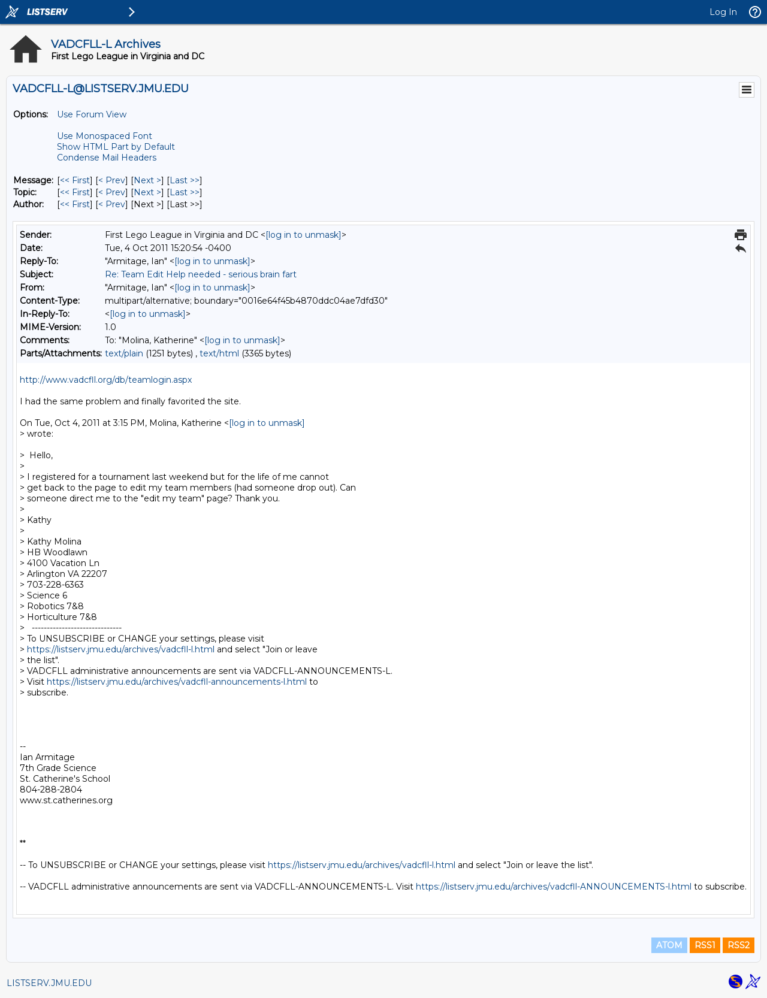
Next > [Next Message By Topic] (147, 192)
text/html (219, 353)
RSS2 (738, 945)
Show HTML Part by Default (116, 146)
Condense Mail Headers (106, 157)
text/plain (124, 353)
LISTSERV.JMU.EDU (49, 983)
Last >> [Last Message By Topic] (185, 192)
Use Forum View (91, 114)
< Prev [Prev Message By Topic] (111, 192)
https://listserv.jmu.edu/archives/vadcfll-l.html (121, 649)
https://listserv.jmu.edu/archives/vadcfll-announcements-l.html (177, 681)
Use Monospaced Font (104, 136)
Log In (723, 12)
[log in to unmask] (303, 234)
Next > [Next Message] (147, 180)
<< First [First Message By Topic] (75, 192)
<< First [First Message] (75, 180)
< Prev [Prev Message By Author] (111, 204)
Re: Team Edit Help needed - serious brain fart (201, 274)
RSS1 (704, 945)
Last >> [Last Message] (185, 180)
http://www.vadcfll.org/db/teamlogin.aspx (106, 379)
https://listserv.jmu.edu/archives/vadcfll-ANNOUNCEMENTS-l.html (553, 886)
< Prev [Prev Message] (111, 180)
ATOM (669, 945)
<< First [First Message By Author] (75, 204)
